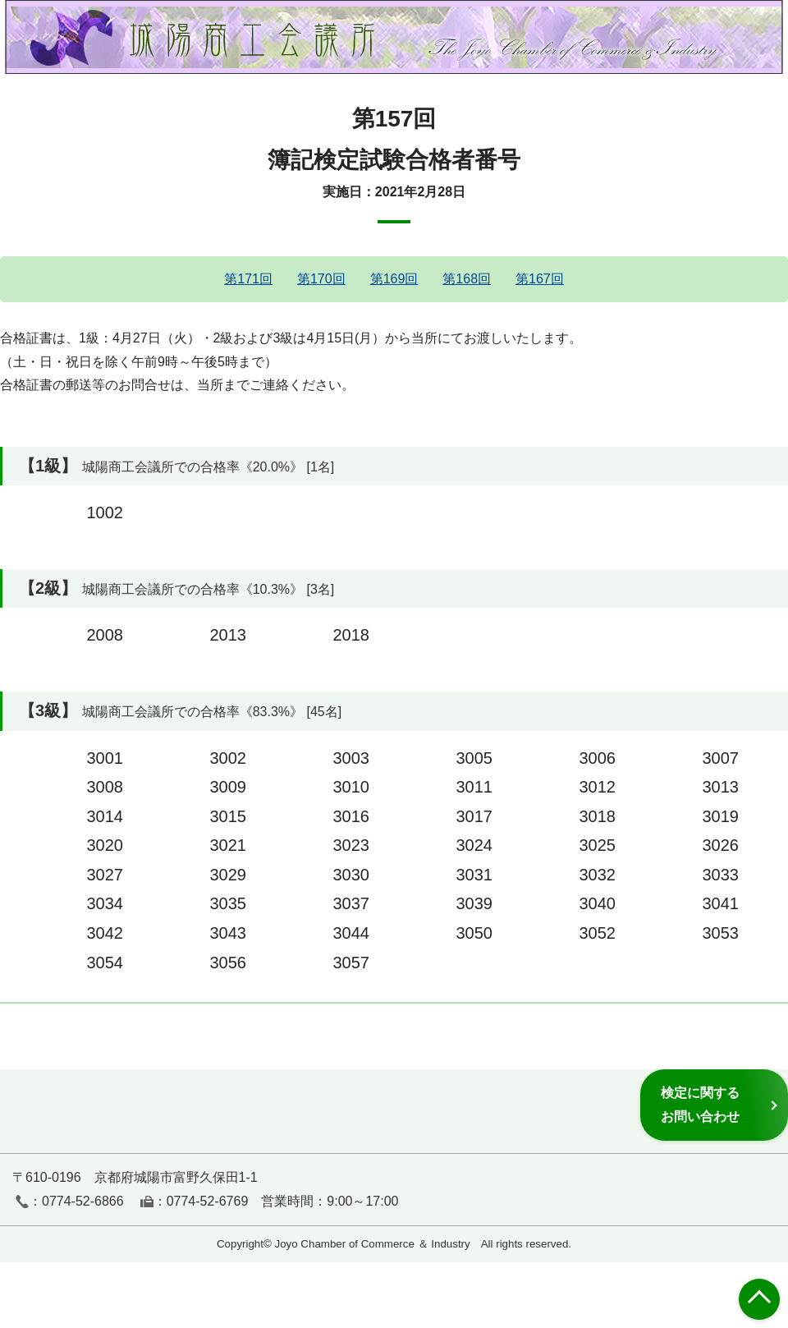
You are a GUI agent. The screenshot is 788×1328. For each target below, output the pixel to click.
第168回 (466, 279)
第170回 (321, 279)
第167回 (539, 279)
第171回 (248, 279)
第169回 (394, 279)
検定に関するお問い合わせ (700, 1104)
